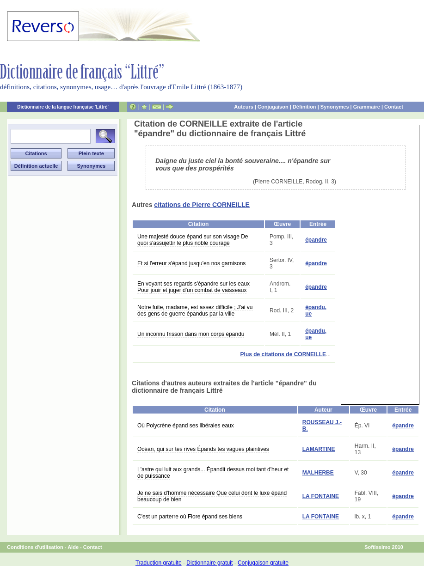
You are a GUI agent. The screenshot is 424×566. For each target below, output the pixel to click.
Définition (304, 107)
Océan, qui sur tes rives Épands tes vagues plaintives (203, 449)
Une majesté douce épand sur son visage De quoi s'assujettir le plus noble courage (192, 239)
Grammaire (366, 107)
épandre (316, 240)
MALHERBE (318, 472)
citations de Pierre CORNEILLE (202, 204)
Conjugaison (273, 107)
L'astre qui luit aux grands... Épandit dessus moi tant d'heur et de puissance (213, 472)
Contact (393, 107)
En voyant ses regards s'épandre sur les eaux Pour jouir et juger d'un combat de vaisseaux (193, 286)
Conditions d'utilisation (35, 547)
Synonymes (334, 107)
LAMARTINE (318, 449)
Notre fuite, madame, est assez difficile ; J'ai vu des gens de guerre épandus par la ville (195, 310)
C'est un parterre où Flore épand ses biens (189, 516)
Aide (73, 547)
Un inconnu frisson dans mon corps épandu (190, 334)
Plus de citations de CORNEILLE (283, 354)
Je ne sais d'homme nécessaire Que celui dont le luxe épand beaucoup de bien (212, 496)
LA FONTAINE (320, 496)
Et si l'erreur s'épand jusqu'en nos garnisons (191, 263)
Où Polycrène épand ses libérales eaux (185, 425)
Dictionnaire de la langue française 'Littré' (63, 107)
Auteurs (243, 107)
